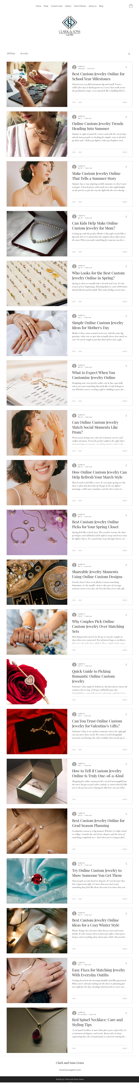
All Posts (11, 53)
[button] (130, 6)
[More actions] (127, 67)
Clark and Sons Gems (70, 1063)
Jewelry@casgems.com (70, 1070)
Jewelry (24, 53)
